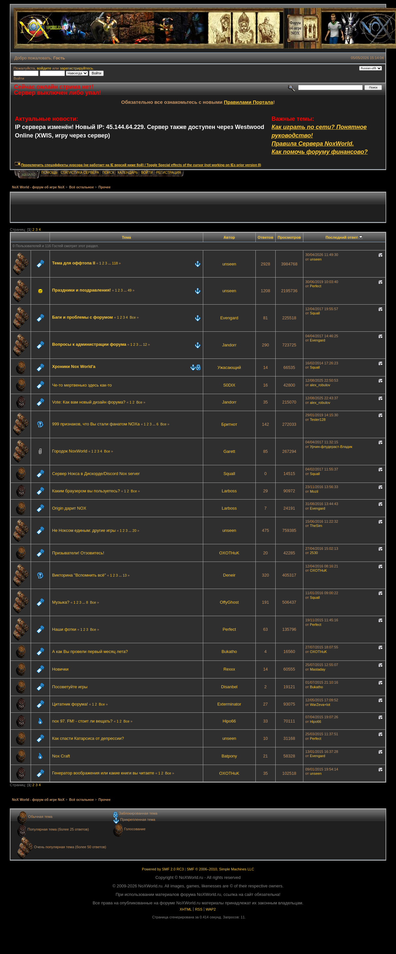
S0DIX (229, 385)
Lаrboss (229, 490)
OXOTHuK (229, 552)
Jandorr (229, 344)
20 (134, 531)
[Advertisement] (198, 207)
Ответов (265, 237)
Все (133, 317)
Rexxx (229, 669)
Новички (60, 669)
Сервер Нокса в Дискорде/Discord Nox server (96, 473)
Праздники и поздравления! (81, 290)
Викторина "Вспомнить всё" (79, 575)
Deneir (229, 575)
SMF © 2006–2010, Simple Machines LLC (220, 869)
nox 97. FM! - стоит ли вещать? (82, 721)
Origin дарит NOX (69, 508)
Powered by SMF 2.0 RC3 (163, 869)
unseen (229, 264)
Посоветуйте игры (69, 686)
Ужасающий (229, 367)
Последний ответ (344, 237)
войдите (44, 68)
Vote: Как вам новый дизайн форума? (89, 402)
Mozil (314, 491)
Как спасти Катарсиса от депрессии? (88, 738)
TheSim (316, 526)
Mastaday (318, 669)
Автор (229, 237)
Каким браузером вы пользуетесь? (86, 490)
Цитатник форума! (70, 704)
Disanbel (229, 686)
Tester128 (318, 419)
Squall (315, 313)
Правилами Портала (248, 102)
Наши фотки (64, 629)
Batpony (229, 756)
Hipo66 (229, 721)
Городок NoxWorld (69, 451)
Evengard (229, 317)
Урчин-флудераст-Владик (331, 447)
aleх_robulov (320, 385)
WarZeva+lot (320, 705)
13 (125, 575)
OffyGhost (229, 602)
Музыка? (60, 602)
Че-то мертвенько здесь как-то (82, 385)
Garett (229, 451)
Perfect (315, 286)
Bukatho (229, 651)
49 (129, 290)
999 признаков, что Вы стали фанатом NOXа (96, 423)
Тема (126, 237)
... (110, 263)
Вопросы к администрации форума (89, 344)
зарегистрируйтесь (76, 68)
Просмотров (289, 237)
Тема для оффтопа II (73, 263)
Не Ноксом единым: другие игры (84, 530)
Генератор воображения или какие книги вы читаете (103, 773)
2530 (314, 553)
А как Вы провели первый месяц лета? (90, 651)
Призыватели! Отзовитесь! (78, 552)
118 (115, 263)
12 (145, 344)
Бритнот (229, 424)
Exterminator (229, 704)
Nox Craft (61, 756)
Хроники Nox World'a (74, 366)
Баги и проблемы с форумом (82, 317)
